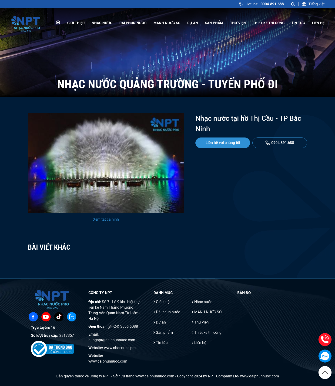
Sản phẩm (214, 23)
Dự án (192, 23)
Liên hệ (318, 23)
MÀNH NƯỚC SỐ (167, 23)
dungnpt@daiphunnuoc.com (111, 340)
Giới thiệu (76, 23)
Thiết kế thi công (269, 23)
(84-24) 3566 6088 (122, 326)
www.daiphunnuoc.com (107, 361)
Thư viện (238, 23)
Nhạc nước (102, 23)
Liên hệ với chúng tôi (223, 143)
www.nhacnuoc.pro (120, 348)
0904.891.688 (279, 143)
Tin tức (298, 23)
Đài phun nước (133, 23)
